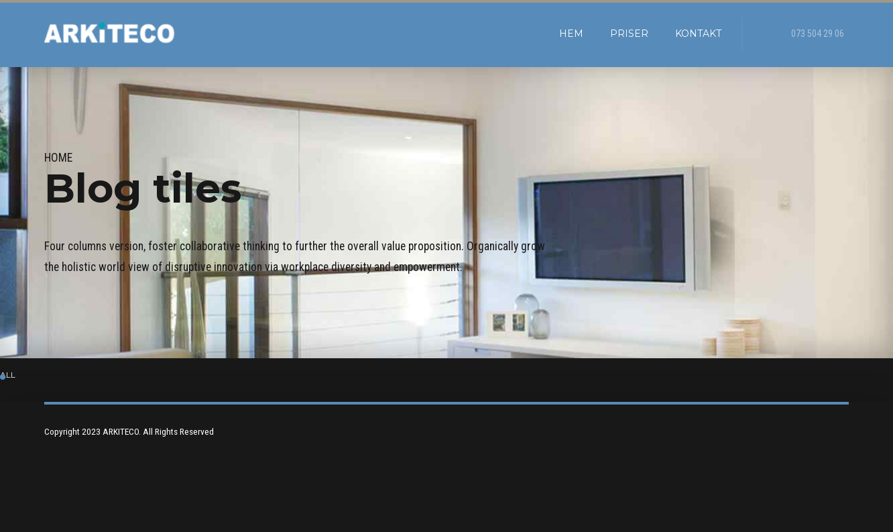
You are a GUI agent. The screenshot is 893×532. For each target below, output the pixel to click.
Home (58, 157)
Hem (571, 34)
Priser (629, 34)
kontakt (698, 34)
